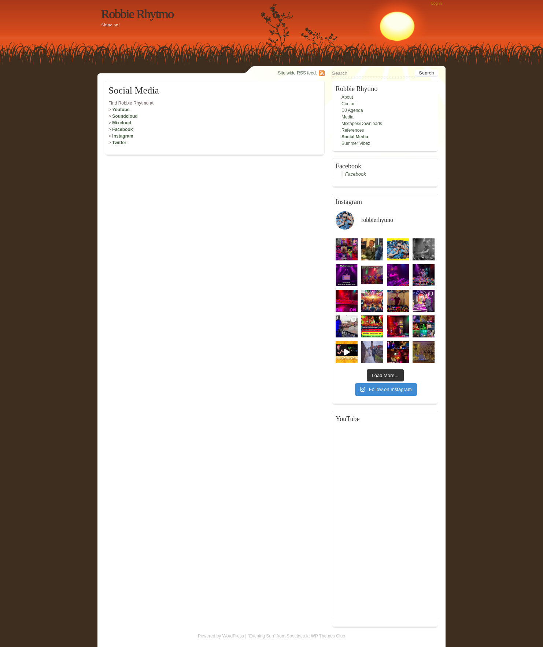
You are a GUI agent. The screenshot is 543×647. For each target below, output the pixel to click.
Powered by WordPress (221, 636)
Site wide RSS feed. (297, 73)
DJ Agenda (352, 110)
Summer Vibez (355, 143)
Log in (436, 3)
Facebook (122, 129)
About (347, 97)
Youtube (120, 109)
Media (347, 117)
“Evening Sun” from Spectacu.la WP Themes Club (296, 636)
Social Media (354, 136)
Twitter (119, 142)
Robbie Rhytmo (137, 14)
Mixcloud (121, 122)
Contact (349, 103)
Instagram (122, 136)
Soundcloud (124, 116)
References (352, 130)
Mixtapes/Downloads (361, 123)
